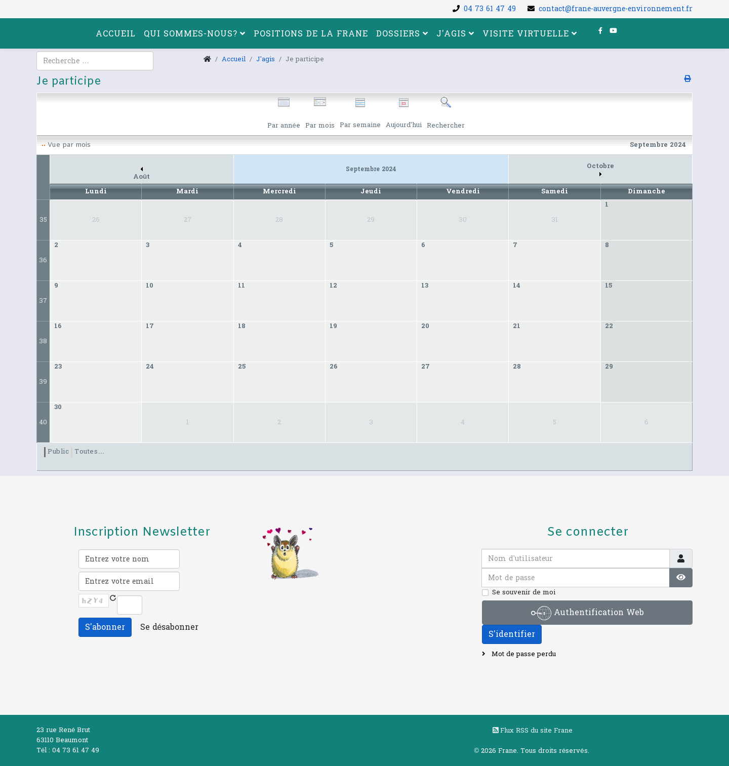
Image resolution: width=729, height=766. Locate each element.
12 (333, 285)
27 (425, 366)
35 (43, 220)
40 (43, 422)
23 (58, 366)
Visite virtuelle (525, 33)
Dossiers (398, 33)
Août (141, 174)
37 (43, 301)
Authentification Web (587, 613)
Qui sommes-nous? (190, 33)
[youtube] (613, 31)
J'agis (451, 33)
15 (608, 285)
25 (242, 366)
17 (150, 326)
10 (149, 285)
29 (609, 366)
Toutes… (89, 452)
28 (517, 366)
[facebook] (600, 31)
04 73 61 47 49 (490, 9)
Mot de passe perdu (523, 654)
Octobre (600, 169)
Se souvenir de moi (523, 592)
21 (516, 326)
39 (43, 382)
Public (58, 452)
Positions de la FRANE (311, 33)
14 (516, 285)
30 (58, 407)
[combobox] (94, 60)
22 (609, 326)
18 (242, 326)
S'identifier (512, 634)
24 (150, 366)
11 (241, 285)
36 (43, 260)
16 (58, 326)
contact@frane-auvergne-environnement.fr (616, 9)
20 (425, 326)
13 (424, 285)
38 (43, 341)
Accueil (116, 33)
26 (334, 366)
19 (333, 326)
